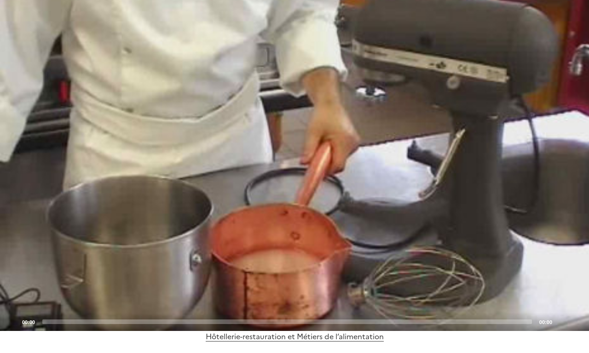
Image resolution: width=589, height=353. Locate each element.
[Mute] (562, 321)
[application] (294, 165)
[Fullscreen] (576, 321)
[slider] (287, 321)
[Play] (294, 165)
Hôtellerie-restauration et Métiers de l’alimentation (295, 336)
